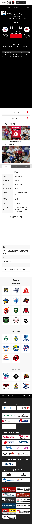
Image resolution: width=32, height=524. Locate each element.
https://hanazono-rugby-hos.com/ (14, 269)
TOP (3, 7)
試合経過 (26, 166)
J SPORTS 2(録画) (7, 46)
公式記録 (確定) (16, 36)
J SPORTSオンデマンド (22, 46)
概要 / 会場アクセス (6, 166)
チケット (21, 2)
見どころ (16, 112)
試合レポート (16, 118)
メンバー (16, 166)
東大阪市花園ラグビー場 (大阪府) (16, 19)
